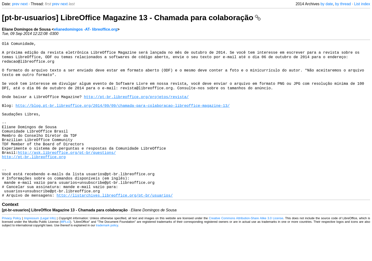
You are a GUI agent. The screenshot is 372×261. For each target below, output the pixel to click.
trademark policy (107, 257)
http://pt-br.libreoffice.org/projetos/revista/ (136, 107)
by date (327, 4)
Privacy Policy (11, 250)
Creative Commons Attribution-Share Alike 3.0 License (246, 250)
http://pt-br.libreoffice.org (34, 180)
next (24, 4)
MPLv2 (65, 254)
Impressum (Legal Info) (40, 250)
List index (362, 4)
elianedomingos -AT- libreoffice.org (85, 29)
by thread (343, 4)
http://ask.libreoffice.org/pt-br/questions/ (67, 175)
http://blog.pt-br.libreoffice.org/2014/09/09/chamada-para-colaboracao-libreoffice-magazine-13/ (123, 117)
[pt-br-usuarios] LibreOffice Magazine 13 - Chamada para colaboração (131, 17)
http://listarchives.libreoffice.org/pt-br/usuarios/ (114, 227)
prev (15, 4)
